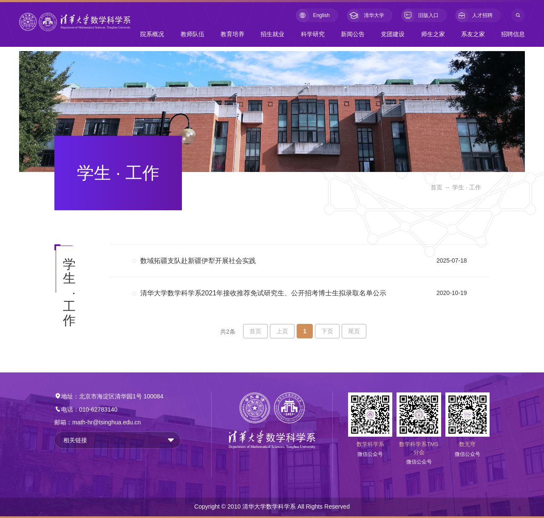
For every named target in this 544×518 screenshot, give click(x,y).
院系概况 (152, 34)
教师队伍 (192, 34)
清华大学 (365, 15)
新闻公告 (353, 34)
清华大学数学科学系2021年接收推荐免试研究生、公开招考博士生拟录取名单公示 (263, 293)
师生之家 (433, 34)
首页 (436, 187)
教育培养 (232, 34)
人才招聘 (474, 15)
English (312, 15)
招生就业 (272, 34)
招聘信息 (513, 34)
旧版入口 (420, 15)
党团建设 (393, 34)
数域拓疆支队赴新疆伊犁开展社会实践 (198, 260)
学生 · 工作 (466, 187)
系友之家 (473, 34)
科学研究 (313, 34)
